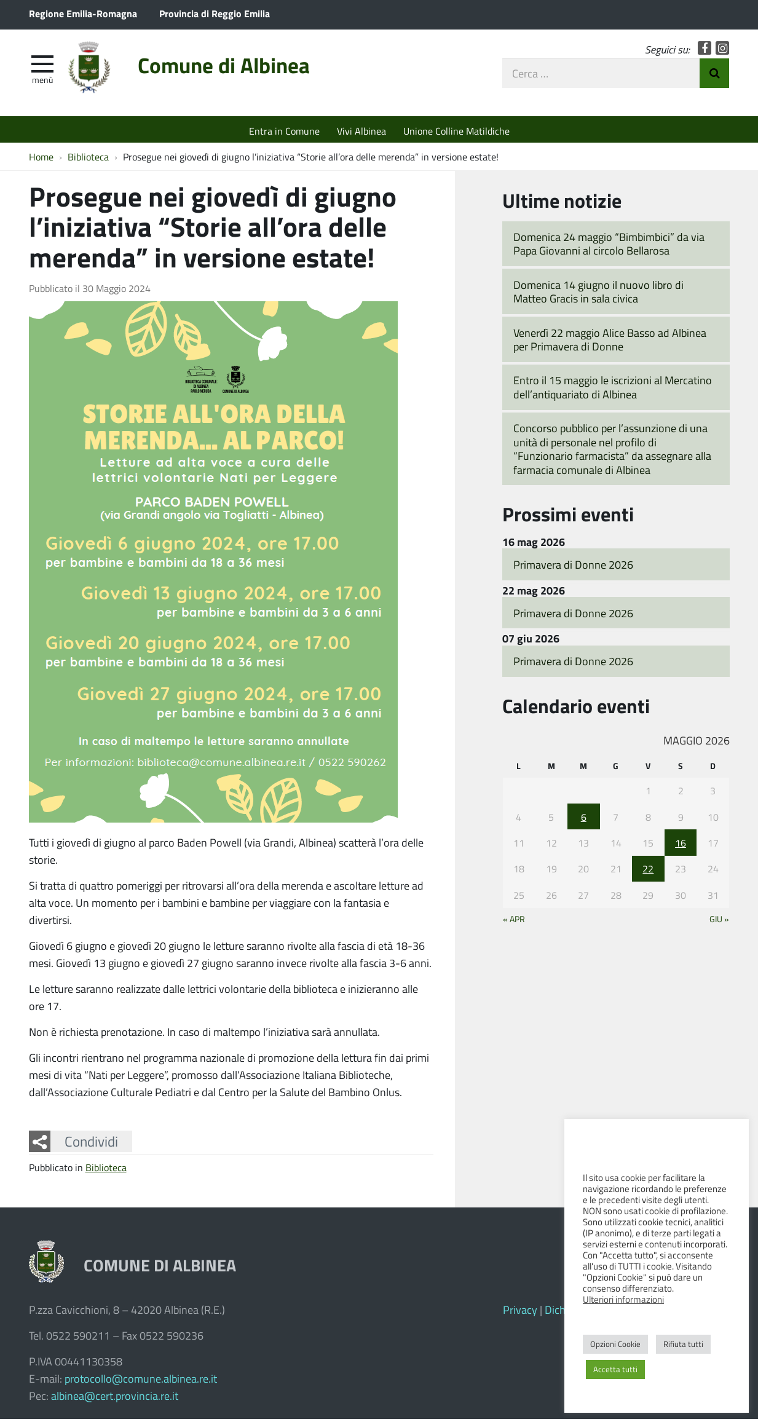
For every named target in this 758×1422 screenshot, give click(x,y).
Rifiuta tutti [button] (683, 1343)
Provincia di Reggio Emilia (214, 13)
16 (680, 846)
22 (647, 872)
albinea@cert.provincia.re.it (114, 1398)
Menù (42, 82)
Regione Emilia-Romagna (83, 13)
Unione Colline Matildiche (456, 131)
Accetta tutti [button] (615, 1369)
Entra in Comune (284, 131)
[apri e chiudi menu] (42, 65)
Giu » (719, 921)
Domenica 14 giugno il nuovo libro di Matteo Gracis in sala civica (598, 294)
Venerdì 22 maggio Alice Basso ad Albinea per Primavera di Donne (609, 342)
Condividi (91, 1144)
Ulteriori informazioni (623, 1299)
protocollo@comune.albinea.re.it (141, 1381)
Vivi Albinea (361, 131)
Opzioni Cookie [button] (615, 1343)
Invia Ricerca (714, 75)
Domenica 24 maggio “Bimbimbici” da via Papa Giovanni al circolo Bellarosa (609, 246)
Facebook (705, 51)
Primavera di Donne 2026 (573, 567)
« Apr (514, 921)
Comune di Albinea (236, 69)
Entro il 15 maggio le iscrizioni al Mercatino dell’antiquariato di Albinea (612, 390)
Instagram (723, 51)
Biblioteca (106, 1171)
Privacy (520, 1312)
